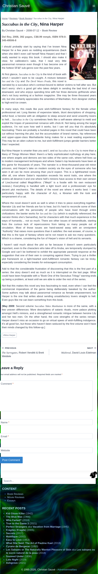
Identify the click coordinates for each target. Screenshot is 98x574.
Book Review (49, 30)
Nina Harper (9, 335)
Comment (7, 383)
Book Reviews (15, 494)
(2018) (33, 543)
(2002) (16, 536)
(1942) (19, 513)
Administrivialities (67, 569)
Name (5, 422)
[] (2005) (20, 530)
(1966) (18, 516)
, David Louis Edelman (74, 350)
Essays (11, 500)
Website (5, 450)
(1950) (22, 546)
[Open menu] (94, 6)
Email (5, 436)
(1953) (18, 539)
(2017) (14, 533)
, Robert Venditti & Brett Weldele (24, 352)
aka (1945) (37, 526)
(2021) (21, 523)
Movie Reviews (15, 497)
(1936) (19, 556)
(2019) (18, 520)
